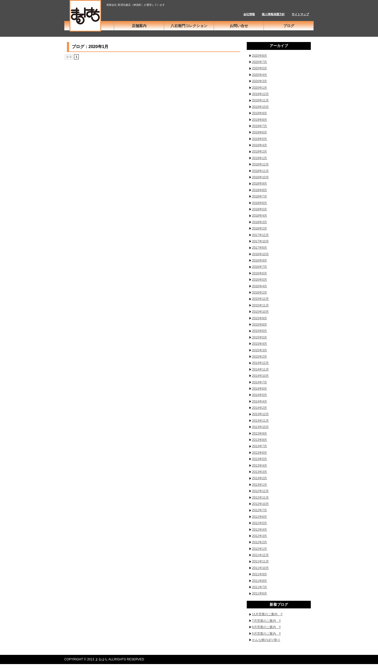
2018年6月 (259, 203)
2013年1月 (259, 485)
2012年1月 (259, 549)
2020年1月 (259, 88)
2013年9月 (259, 433)
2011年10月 (260, 568)
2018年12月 (260, 164)
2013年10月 (260, 427)
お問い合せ (239, 26)
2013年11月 (260, 420)
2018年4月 (259, 215)
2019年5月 (259, 139)
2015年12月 (260, 299)
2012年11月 (260, 497)
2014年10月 (260, 376)
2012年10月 (260, 504)
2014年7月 (259, 382)
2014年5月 (259, 395)
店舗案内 (139, 26)
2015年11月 (260, 305)
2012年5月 (259, 523)
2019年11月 (260, 100)
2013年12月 (260, 414)
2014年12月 (260, 363)
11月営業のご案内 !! (267, 614)
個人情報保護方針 (273, 14)
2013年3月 (259, 472)
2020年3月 (259, 81)
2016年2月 (259, 292)
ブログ (288, 26)
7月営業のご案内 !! (266, 621)
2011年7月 (259, 587)
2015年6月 (259, 331)
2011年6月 (259, 593)
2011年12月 (260, 555)
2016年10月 (260, 254)
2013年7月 (259, 446)
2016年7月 (259, 267)
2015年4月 (259, 344)
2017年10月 (260, 241)
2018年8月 (259, 190)
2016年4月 (259, 286)
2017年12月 (260, 235)
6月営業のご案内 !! (266, 627)
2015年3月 (259, 350)
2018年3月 (259, 222)
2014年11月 (260, 369)
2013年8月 (259, 440)
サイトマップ (300, 14)
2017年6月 (259, 247)
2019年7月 (259, 126)
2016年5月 (259, 279)
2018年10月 (260, 177)
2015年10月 (260, 312)
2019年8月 (259, 120)
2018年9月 (259, 183)
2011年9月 (259, 574)
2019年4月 (259, 145)
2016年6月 (259, 273)
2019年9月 (259, 113)
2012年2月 (259, 542)
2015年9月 (259, 318)
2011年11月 (260, 561)
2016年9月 (259, 260)
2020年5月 (259, 68)
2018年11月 (260, 171)
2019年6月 (259, 132)
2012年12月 (260, 491)
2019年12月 (260, 94)
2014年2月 (259, 408)
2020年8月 (259, 56)
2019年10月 (260, 107)
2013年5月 (259, 459)
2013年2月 (259, 478)
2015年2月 (259, 356)
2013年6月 (259, 453)
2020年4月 (259, 75)
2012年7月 (259, 510)
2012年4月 (259, 529)
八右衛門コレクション (189, 26)
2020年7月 (259, 62)
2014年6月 (259, 388)
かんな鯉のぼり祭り (266, 640)
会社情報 (249, 14)
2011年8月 (259, 581)
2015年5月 (259, 337)
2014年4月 (259, 401)
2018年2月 (259, 228)
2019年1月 (259, 158)
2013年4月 (259, 465)
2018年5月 (259, 209)
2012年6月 (259, 517)
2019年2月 (259, 151)
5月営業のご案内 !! (266, 633)
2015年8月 (259, 324)
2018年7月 (259, 196)
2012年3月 (259, 536)
